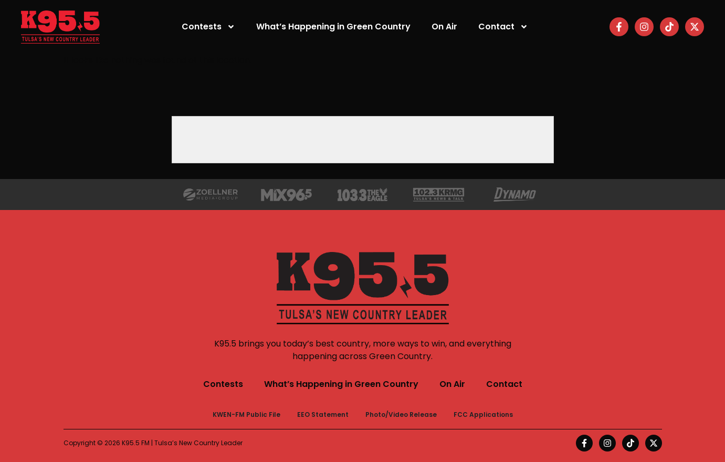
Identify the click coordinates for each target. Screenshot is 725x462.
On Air (444, 26)
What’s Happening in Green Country (333, 26)
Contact (503, 26)
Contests (208, 26)
